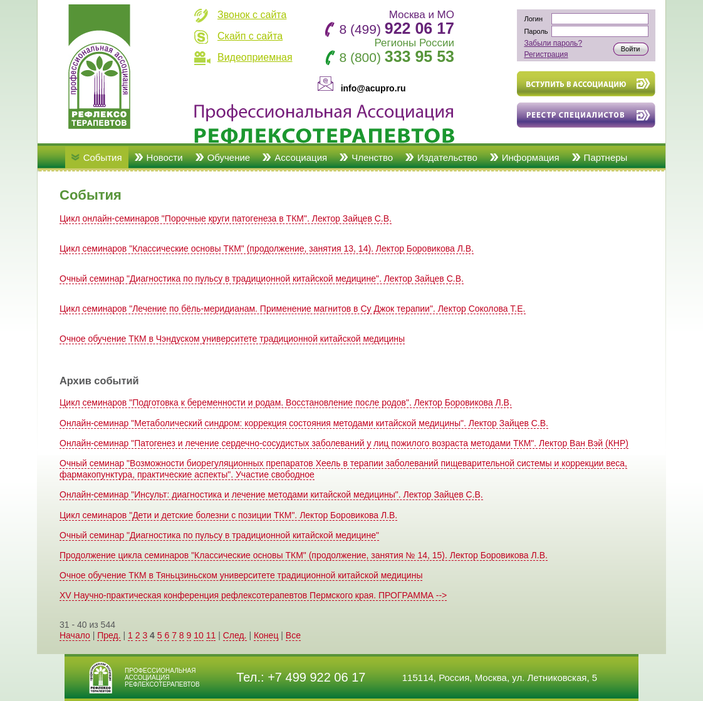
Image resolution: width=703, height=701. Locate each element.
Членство (372, 157)
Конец (266, 635)
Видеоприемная (255, 57)
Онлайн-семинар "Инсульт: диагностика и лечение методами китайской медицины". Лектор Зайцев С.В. (271, 494)
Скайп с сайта (250, 36)
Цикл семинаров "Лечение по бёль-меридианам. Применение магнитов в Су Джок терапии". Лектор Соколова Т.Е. (293, 309)
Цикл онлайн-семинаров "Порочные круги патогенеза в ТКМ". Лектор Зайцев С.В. (226, 218)
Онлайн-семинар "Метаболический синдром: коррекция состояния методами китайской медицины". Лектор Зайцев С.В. (304, 423)
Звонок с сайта (251, 14)
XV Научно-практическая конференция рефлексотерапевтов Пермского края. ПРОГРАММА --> (253, 595)
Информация (531, 157)
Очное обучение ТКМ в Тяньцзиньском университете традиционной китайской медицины (241, 575)
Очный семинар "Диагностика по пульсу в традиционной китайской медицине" (219, 535)
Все (293, 635)
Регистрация (546, 54)
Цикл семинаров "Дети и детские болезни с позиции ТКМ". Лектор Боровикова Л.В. (228, 515)
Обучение (229, 157)
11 (211, 635)
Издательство (447, 157)
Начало (75, 635)
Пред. (108, 635)
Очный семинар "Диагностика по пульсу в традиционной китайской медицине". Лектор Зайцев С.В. (262, 279)
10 (199, 635)
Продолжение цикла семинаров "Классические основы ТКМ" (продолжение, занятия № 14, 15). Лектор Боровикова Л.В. (304, 555)
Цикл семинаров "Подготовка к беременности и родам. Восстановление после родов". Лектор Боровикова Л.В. (286, 402)
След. (235, 635)
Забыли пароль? (553, 43)
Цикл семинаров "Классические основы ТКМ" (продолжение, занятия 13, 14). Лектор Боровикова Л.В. (267, 248)
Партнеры (606, 157)
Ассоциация (300, 157)
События (102, 157)
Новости (165, 157)
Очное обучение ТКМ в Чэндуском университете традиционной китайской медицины (232, 339)
